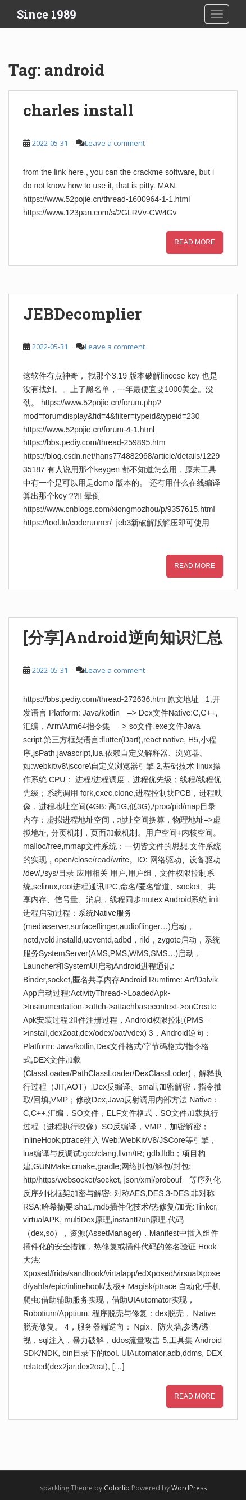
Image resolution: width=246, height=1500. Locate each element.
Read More (194, 242)
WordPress (189, 1488)
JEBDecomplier (82, 313)
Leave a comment (115, 143)
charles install (78, 110)
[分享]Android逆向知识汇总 (122, 637)
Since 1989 (46, 14)
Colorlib (117, 1488)
